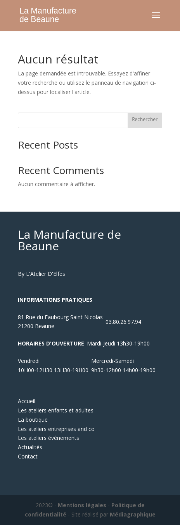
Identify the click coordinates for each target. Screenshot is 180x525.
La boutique (33, 419)
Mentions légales (82, 505)
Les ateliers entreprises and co (56, 429)
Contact (28, 456)
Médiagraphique (133, 514)
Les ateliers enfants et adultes (55, 410)
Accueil (26, 401)
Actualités (30, 447)
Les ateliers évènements (48, 437)
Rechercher (145, 120)
